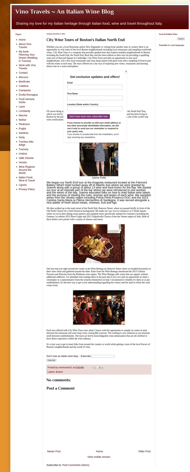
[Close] (126, 71)
